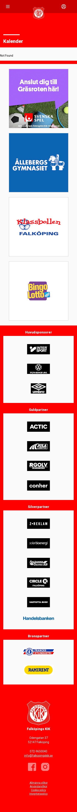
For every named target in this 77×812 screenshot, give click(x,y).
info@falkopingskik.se (38, 755)
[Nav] (8, 6)
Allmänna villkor (39, 782)
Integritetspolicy (38, 793)
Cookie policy (38, 790)
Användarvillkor (38, 786)
